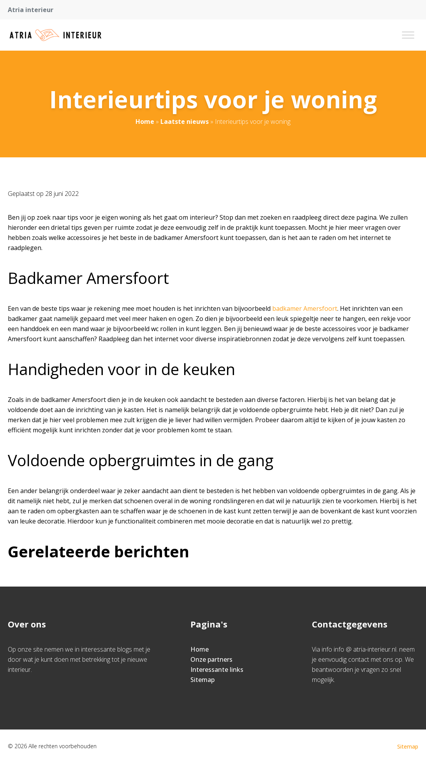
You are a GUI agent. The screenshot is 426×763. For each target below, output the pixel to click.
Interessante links (216, 669)
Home (145, 121)
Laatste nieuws (184, 121)
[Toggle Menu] (408, 35)
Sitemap (202, 679)
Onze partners (211, 659)
